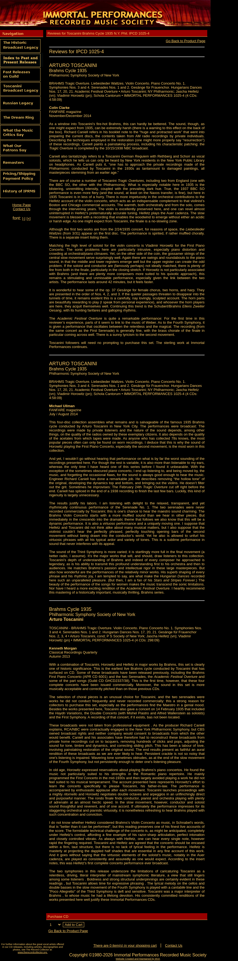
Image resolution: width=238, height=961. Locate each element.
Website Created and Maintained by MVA (138, 958)
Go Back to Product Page (185, 41)
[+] (28, 218)
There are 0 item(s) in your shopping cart (125, 945)
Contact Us (21, 209)
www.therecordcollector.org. (33, 952)
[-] (23, 218)
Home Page (21, 205)
